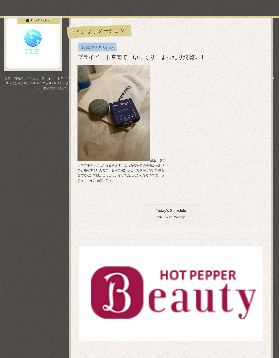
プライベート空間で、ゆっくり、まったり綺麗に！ (141, 57)
